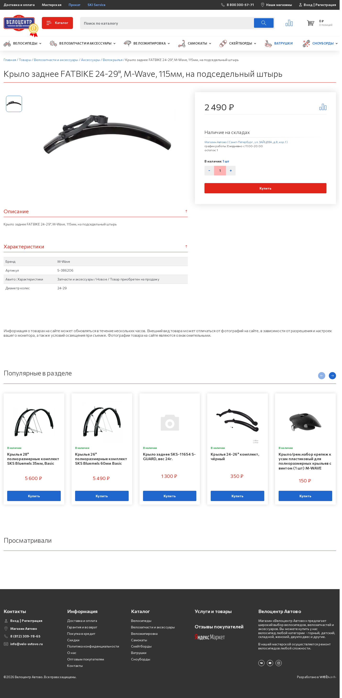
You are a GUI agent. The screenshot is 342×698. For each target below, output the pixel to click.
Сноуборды (140, 659)
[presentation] (321, 375)
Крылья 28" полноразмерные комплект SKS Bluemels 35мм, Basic (33, 458)
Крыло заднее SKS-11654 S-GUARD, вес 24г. (169, 456)
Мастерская (51, 5)
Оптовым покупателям (85, 659)
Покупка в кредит (81, 633)
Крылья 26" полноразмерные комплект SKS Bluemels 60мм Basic (101, 458)
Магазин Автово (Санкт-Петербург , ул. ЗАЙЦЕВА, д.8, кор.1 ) (246, 142)
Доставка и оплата (19, 5)
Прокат (75, 5)
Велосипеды (141, 621)
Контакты (75, 666)
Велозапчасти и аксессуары (153, 627)
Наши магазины (279, 5)
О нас (71, 653)
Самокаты (139, 640)
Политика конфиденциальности (93, 646)
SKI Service (96, 5)
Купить (265, 188)
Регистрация (325, 5)
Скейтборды (141, 646)
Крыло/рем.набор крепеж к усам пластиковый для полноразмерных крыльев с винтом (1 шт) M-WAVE (305, 461)
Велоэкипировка (144, 633)
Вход (308, 5)
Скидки (73, 640)
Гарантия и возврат (82, 627)
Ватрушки (139, 653)
